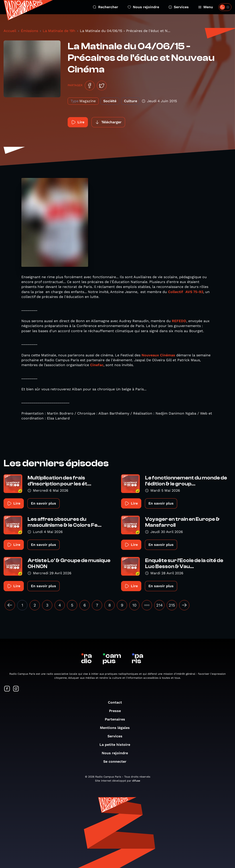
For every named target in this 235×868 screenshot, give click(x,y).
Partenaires (117, 719)
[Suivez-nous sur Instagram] (16, 689)
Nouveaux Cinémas (159, 355)
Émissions (29, 31)
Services (178, 7)
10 (134, 605)
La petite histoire (117, 744)
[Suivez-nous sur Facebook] (7, 689)
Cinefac (96, 365)
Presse (117, 711)
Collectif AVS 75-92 (185, 292)
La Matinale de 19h (59, 31)
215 (172, 605)
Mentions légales (117, 728)
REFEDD (179, 321)
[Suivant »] (184, 605)
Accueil (10, 31)
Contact (117, 702)
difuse (136, 780)
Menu (205, 7)
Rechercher (105, 7)
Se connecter (117, 761)
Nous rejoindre (143, 7)
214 (159, 605)
